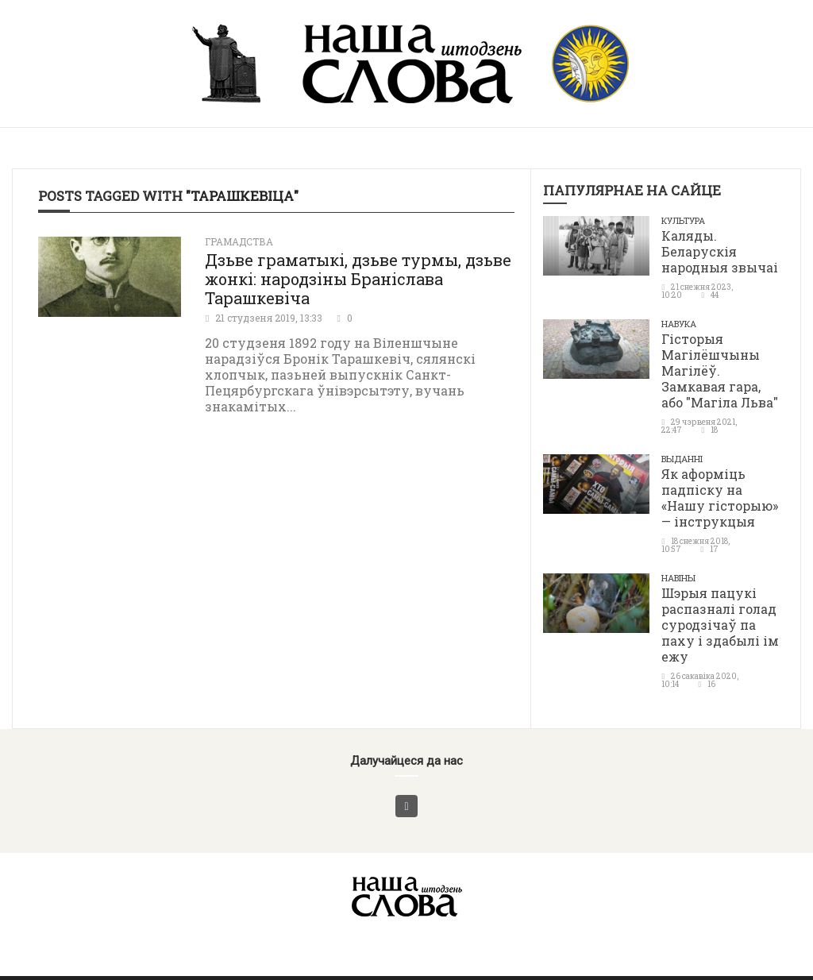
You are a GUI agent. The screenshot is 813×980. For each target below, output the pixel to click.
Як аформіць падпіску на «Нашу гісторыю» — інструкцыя (719, 497)
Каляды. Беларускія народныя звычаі (719, 251)
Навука (678, 324)
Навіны (678, 578)
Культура (683, 220)
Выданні (682, 459)
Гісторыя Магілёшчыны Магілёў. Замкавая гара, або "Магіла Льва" (719, 370)
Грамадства (239, 241)
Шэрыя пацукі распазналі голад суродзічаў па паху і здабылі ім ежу (720, 625)
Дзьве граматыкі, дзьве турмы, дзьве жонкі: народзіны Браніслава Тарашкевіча (358, 278)
